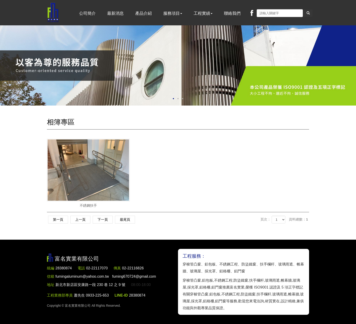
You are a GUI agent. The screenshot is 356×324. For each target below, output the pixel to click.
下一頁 (103, 219)
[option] (178, 65)
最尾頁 (125, 219)
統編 (50, 268)
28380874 (63, 268)
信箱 (50, 276)
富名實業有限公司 (53, 12)
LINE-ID (121, 295)
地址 (50, 285)
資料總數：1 (298, 219)
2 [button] (178, 98)
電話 (81, 268)
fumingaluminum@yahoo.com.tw (105, 276)
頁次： (265, 219)
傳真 (117, 268)
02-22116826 (133, 268)
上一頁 (80, 219)
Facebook (252, 13)
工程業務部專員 (60, 295)
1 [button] (173, 98)
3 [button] (182, 98)
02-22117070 (97, 268)
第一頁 (58, 219)
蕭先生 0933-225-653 (91, 295)
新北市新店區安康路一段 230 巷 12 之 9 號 (90, 285)
